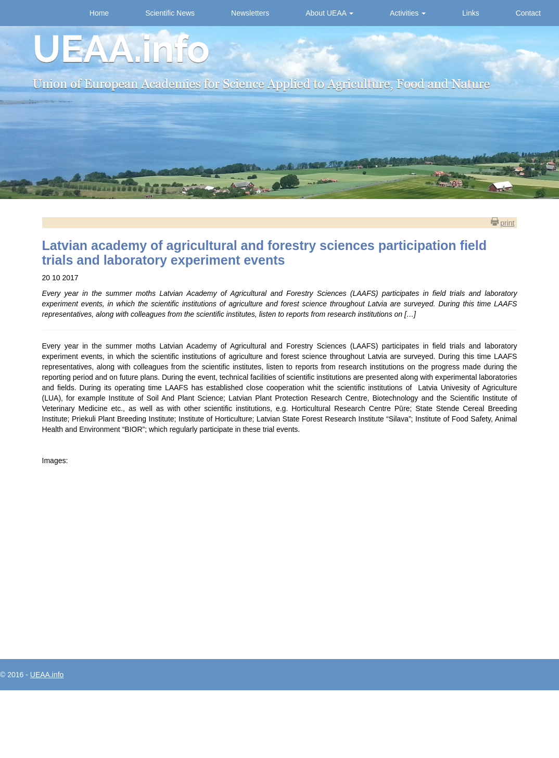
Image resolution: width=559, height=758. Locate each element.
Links (470, 13)
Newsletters (250, 13)
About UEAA (329, 13)
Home (99, 13)
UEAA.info (47, 674)
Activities (408, 13)
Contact (528, 13)
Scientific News (170, 13)
